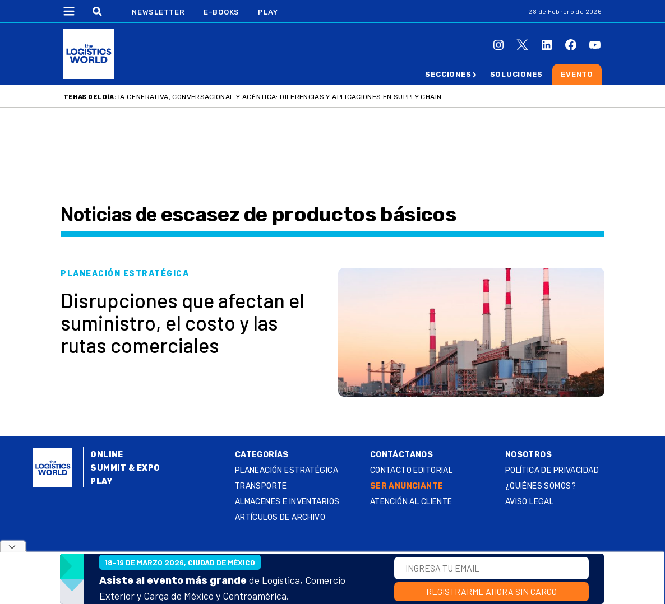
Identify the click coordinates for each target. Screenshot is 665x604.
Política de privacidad (552, 470)
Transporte (261, 486)
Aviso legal (529, 502)
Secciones (448, 74)
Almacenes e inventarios (287, 502)
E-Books (221, 12)
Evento (577, 74)
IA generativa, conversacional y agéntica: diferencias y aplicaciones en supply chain (279, 97)
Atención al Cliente (411, 502)
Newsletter (158, 12)
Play (268, 12)
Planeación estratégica (286, 470)
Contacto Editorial (411, 470)
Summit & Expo (125, 468)
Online (106, 454)
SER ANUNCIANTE (407, 486)
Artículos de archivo (280, 517)
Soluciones (516, 74)
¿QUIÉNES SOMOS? (540, 486)
